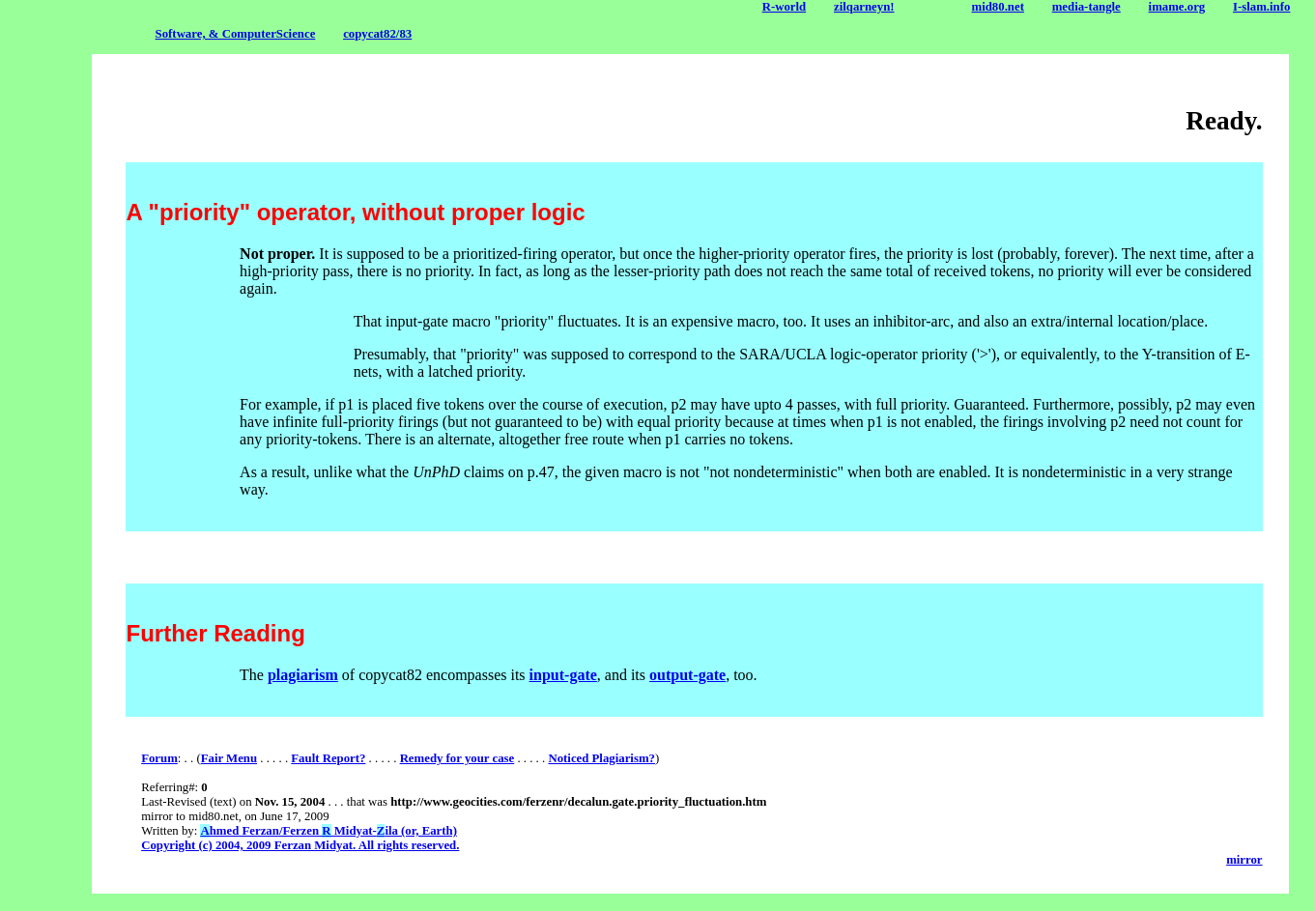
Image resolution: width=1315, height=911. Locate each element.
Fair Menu (229, 758)
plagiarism (303, 675)
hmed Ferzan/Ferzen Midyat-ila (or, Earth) (328, 831)
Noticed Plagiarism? (601, 758)
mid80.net (998, 7)
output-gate (687, 675)
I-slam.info (1261, 7)
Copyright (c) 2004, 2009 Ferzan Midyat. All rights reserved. (300, 845)
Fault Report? (328, 758)
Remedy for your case (457, 758)
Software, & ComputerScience (236, 34)
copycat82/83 (377, 34)
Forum (159, 758)
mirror (1244, 860)
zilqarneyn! (864, 7)
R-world (784, 7)
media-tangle (1086, 7)
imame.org (1177, 7)
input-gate (563, 675)
